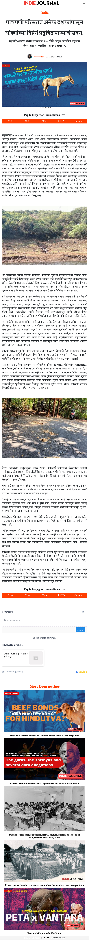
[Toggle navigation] (84, 2)
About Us (27, 938)
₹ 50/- (44, 121)
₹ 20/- (27, 121)
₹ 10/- (10, 121)
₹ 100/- (61, 121)
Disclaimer (36, 938)
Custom (78, 121)
